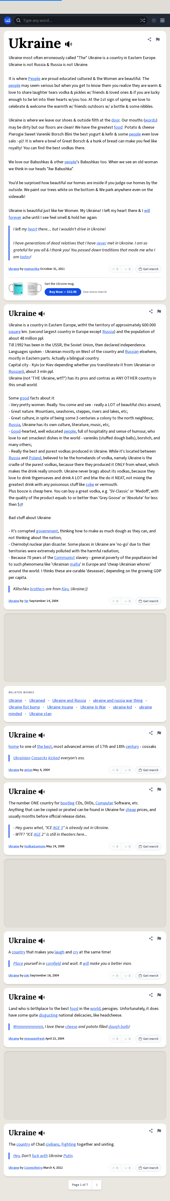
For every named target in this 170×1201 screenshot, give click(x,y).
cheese (71, 1027)
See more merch (95, 292)
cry (75, 952)
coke (90, 485)
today (25, 257)
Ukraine (14, 269)
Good (16, 431)
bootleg (68, 803)
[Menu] (162, 20)
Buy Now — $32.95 (62, 292)
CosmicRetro (33, 1167)
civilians (52, 1144)
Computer (104, 803)
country (18, 952)
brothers (37, 589)
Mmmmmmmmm (28, 1027)
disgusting (48, 1015)
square (15, 332)
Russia (108, 332)
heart (32, 229)
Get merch (148, 269)
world (95, 1009)
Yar (26, 601)
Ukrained (37, 701)
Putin (67, 1156)
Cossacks (39, 758)
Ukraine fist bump (24, 707)
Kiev (65, 589)
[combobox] (80, 20)
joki (26, 975)
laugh (59, 952)
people (14, 86)
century (132, 747)
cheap (131, 810)
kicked (54, 758)
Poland (35, 458)
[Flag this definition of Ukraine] (157, 39)
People (34, 79)
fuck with (40, 1156)
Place (18, 963)
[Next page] (97, 1185)
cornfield (53, 963)
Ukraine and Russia (69, 701)
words (150, 120)
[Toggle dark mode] (154, 20)
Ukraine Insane (60, 707)
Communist (64, 558)
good (24, 398)
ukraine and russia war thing (118, 701)
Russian (132, 352)
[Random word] (142, 20)
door (115, 120)
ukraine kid (122, 707)
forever (15, 217)
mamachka (31, 269)
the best (44, 747)
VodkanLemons (35, 846)
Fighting (68, 1144)
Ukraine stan (40, 714)
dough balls (119, 1027)
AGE (56, 828)
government (47, 531)
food (118, 127)
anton (28, 770)
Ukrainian (21, 758)
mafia (75, 564)
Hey (16, 1156)
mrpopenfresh (34, 1038)
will (147, 211)
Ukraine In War (93, 707)
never (101, 243)
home (14, 747)
